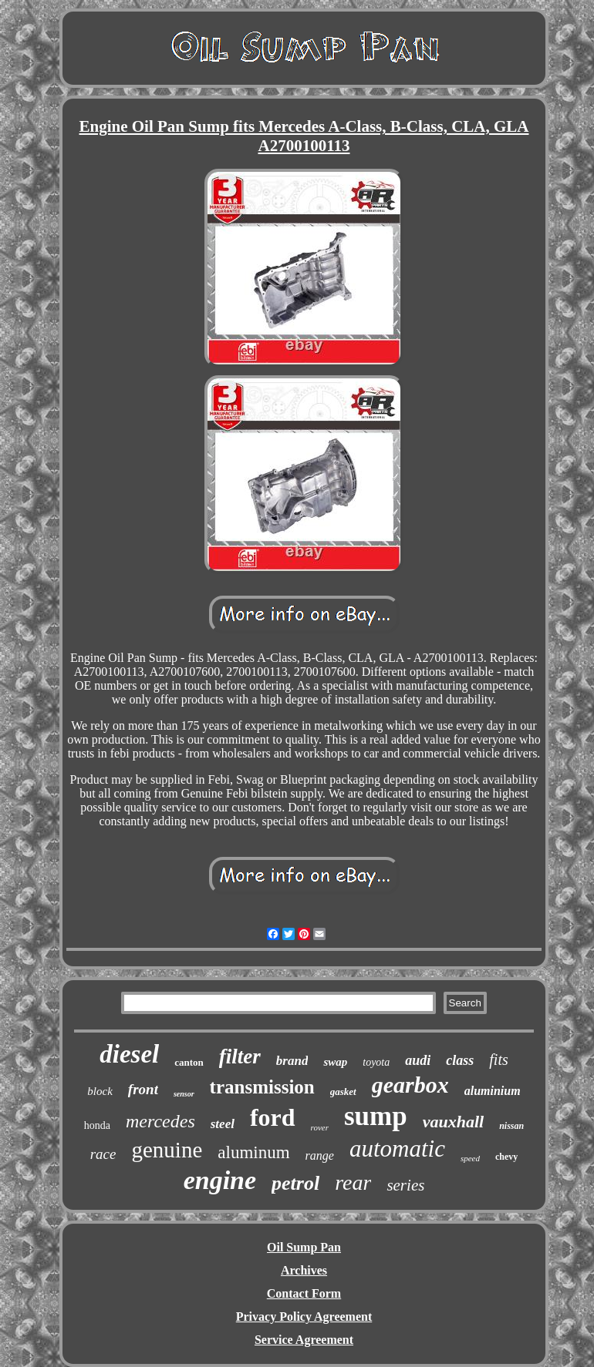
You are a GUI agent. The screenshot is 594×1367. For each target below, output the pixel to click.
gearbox (410, 1084)
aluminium (492, 1090)
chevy (506, 1156)
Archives (304, 1270)
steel (223, 1124)
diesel (129, 1054)
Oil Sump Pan (304, 1247)
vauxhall (453, 1121)
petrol (295, 1183)
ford (272, 1117)
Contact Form (304, 1293)
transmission (262, 1086)
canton (189, 1062)
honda (97, 1125)
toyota (376, 1062)
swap (335, 1062)
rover (320, 1127)
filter (240, 1056)
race (103, 1154)
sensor (184, 1094)
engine (220, 1180)
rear (353, 1182)
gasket (343, 1091)
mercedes (160, 1121)
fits (498, 1059)
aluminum (253, 1152)
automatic (397, 1148)
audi (417, 1060)
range (319, 1155)
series (405, 1185)
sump (375, 1116)
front (143, 1089)
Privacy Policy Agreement (304, 1316)
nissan (511, 1125)
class (460, 1060)
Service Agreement (304, 1339)
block (99, 1091)
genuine (166, 1149)
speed (470, 1158)
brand (292, 1060)
